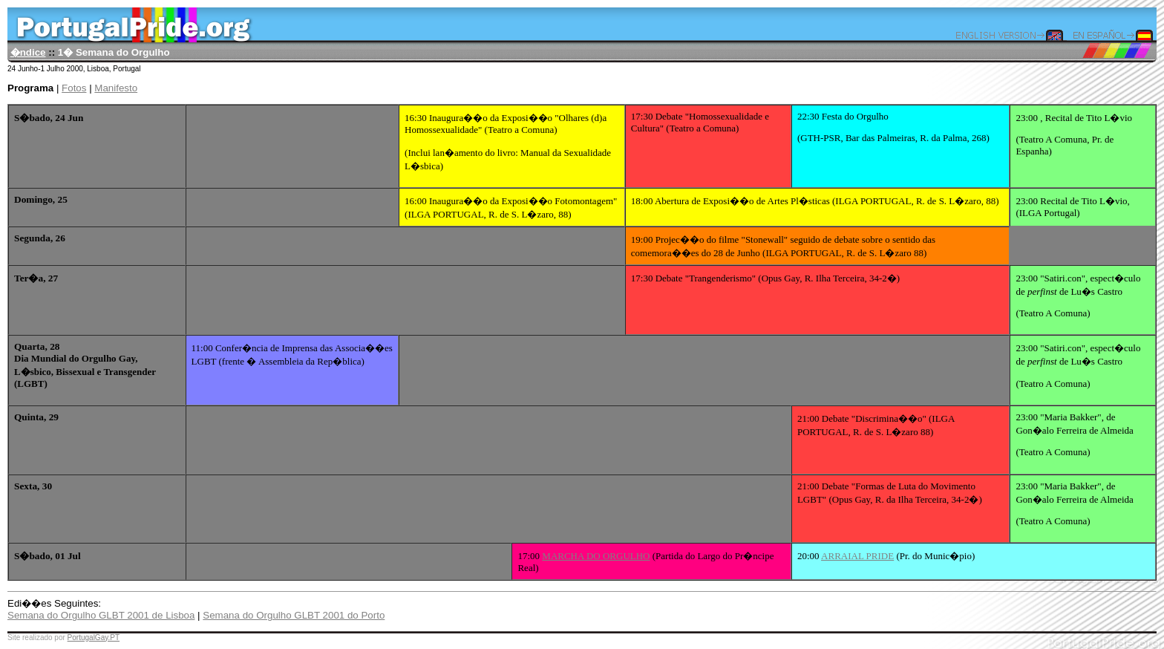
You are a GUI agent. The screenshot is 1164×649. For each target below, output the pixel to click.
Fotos (74, 88)
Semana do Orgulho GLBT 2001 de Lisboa (100, 615)
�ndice (28, 52)
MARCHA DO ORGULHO (596, 555)
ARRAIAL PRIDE (857, 555)
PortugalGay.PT (94, 637)
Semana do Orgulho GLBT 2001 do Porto (294, 615)
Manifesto (115, 88)
